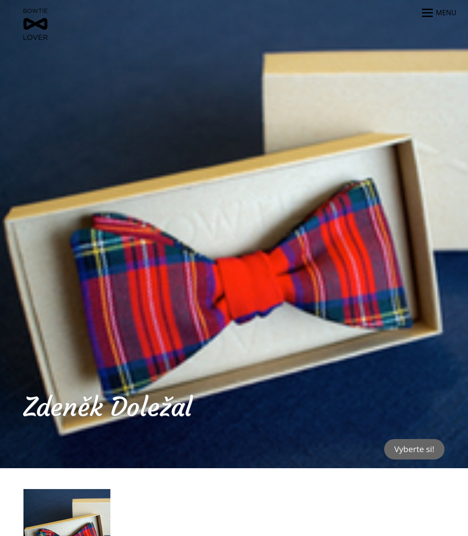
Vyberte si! (414, 449)
